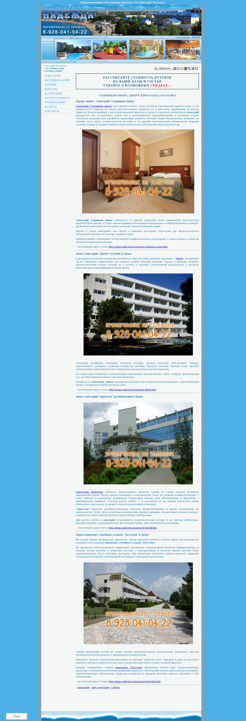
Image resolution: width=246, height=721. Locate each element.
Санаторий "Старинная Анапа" (94, 106)
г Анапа (115, 687)
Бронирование (55, 102)
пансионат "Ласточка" (129, 667)
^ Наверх (16, 716)
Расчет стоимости (58, 97)
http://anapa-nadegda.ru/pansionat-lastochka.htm (135, 681)
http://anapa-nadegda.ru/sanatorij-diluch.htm (132, 389)
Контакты (52, 111)
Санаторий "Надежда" (55, 65)
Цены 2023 (51, 88)
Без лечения (53, 93)
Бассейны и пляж (57, 80)
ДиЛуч (179, 258)
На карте (51, 106)
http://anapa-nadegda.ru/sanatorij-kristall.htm (133, 527)
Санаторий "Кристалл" (90, 491)
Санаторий (53, 75)
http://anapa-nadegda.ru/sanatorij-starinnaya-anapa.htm (138, 246)
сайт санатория (100, 687)
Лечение (51, 84)
